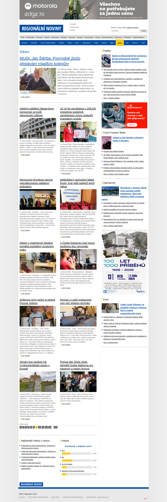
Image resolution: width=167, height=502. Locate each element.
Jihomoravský (89, 37)
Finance (135, 43)
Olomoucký (118, 37)
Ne (63, 457)
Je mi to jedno (67, 464)
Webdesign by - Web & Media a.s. (98, 497)
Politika (61, 43)
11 (43, 427)
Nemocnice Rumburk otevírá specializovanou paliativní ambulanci (36, 183)
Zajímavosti (86, 43)
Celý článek (25, 97)
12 (46, 427)
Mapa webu (55, 497)
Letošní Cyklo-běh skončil (31, 463)
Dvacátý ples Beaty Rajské (113, 151)
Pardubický (127, 37)
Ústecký (46, 37)
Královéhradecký (138, 37)
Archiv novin (75, 27)
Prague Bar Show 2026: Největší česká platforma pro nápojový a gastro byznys (76, 365)
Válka (70, 43)
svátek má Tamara (132, 27)
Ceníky (73, 30)
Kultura (104, 43)
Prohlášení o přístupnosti (38, 497)
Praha (22, 37)
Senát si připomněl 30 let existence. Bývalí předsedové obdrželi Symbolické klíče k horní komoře (129, 59)
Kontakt (73, 24)
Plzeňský (64, 37)
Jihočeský (72, 37)
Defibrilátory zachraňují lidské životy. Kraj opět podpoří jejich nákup (77, 183)
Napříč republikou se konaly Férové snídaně (120, 209)
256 (55, 427)
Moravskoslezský (107, 37)
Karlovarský (55, 37)
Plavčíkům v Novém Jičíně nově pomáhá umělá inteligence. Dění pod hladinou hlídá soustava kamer (124, 194)
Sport (112, 43)
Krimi (77, 43)
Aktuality (34, 43)
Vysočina (80, 37)
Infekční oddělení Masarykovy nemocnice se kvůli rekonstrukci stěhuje (37, 112)
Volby (96, 43)
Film (127, 43)
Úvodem (24, 43)
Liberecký (39, 37)
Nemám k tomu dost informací (73, 471)
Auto (143, 43)
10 (39, 427)
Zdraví (120, 43)
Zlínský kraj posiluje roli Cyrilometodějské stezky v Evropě (35, 365)
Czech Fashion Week (47, 43)
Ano (63, 450)
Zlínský (97, 37)
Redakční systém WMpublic (73, 497)
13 (50, 427)
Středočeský (30, 37)
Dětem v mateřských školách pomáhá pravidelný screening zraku (37, 246)
